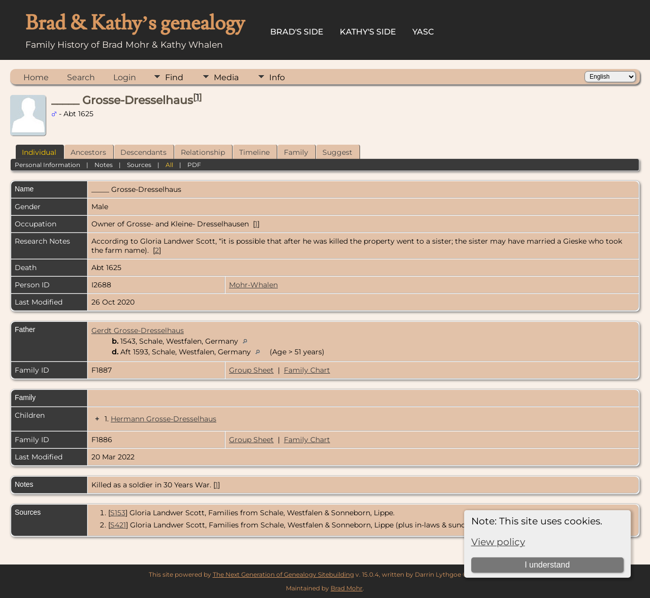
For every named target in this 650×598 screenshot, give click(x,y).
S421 (118, 524)
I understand (547, 564)
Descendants (143, 152)
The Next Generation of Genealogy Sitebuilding (283, 574)
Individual (39, 152)
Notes (103, 165)
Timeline (254, 152)
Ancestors (88, 152)
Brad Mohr (347, 588)
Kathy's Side (368, 32)
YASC (423, 32)
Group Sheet (251, 370)
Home (36, 77)
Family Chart (307, 370)
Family (296, 152)
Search (81, 77)
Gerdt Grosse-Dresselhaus (137, 330)
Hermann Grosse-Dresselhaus (163, 418)
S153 (117, 512)
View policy (498, 542)
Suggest (337, 152)
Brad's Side (296, 32)
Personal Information (47, 165)
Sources (139, 165)
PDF (194, 165)
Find (174, 77)
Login (124, 77)
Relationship (203, 152)
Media (226, 77)
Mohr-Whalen (253, 284)
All (169, 165)
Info (277, 77)
